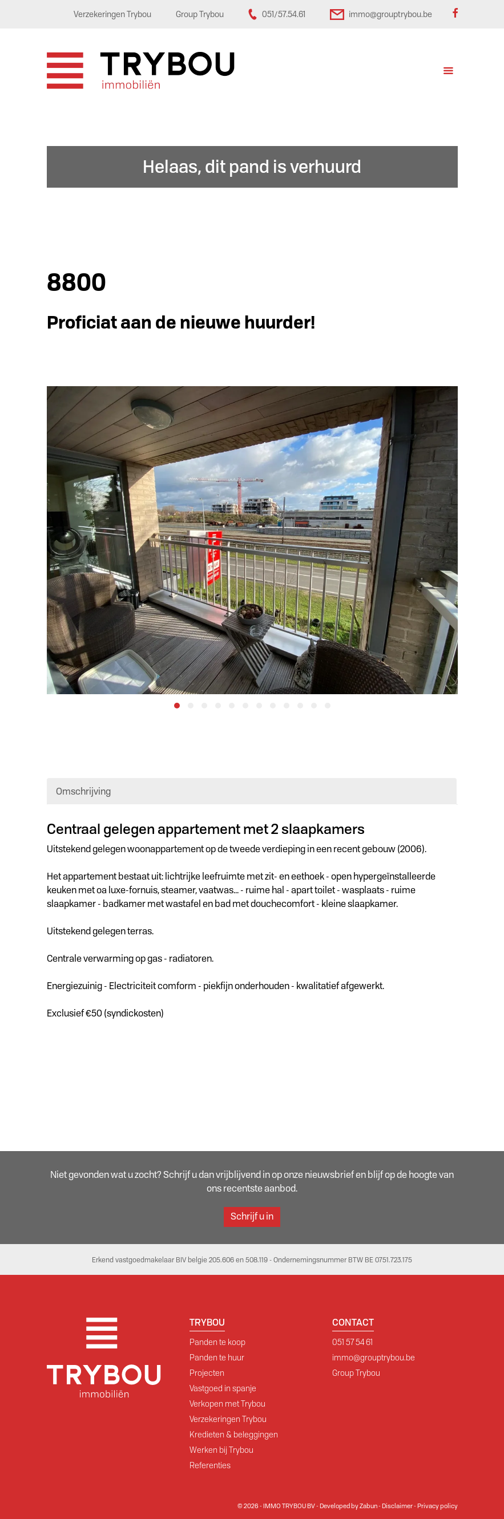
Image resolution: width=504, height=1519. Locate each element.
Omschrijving (83, 791)
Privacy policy (437, 1506)
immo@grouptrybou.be (373, 1357)
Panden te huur (216, 1357)
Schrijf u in (252, 1216)
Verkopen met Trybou (227, 1403)
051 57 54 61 (352, 1342)
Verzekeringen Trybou (228, 1419)
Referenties (210, 1465)
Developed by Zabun (348, 1506)
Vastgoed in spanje (222, 1388)
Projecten (206, 1373)
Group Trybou (356, 1373)
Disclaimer (397, 1506)
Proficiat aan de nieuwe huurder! (181, 322)
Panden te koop (217, 1342)
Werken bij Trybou (221, 1450)
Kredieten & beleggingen (233, 1434)
